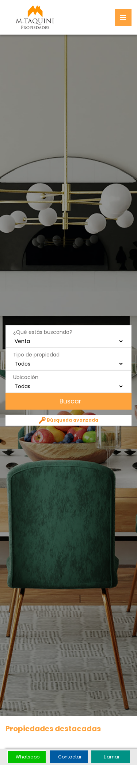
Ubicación (25, 376)
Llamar (111, 757)
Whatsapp (27, 757)
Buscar (69, 401)
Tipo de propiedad (36, 354)
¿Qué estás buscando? (42, 331)
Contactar (69, 757)
